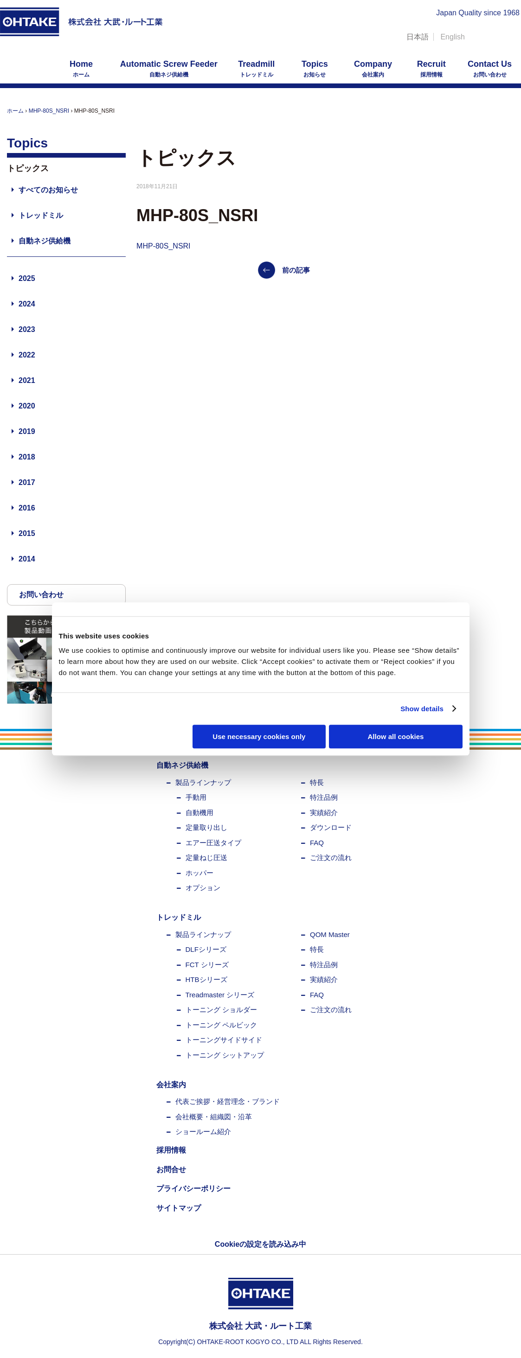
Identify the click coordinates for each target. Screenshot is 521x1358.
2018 (27, 457)
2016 (27, 508)
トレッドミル (256, 68)
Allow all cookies (396, 736)
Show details (422, 709)
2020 (27, 406)
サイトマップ (178, 1208)
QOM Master (330, 934)
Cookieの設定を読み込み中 (260, 1244)
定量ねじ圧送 (206, 857)
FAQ (317, 843)
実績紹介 (324, 812)
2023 (27, 329)
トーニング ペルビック (221, 1025)
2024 (27, 304)
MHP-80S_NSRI (49, 111)
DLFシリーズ (206, 949)
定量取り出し (206, 827)
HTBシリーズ (206, 979)
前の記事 (296, 270)
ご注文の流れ (331, 857)
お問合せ (171, 1169)
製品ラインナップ (203, 782)
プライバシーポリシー (193, 1188)
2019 (27, 431)
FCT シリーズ (207, 965)
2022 (27, 355)
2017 (27, 482)
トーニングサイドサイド (224, 1040)
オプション (203, 888)
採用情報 (431, 68)
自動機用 (199, 812)
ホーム (81, 68)
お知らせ (315, 68)
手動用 (196, 797)
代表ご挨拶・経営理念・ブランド (227, 1101)
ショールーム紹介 (203, 1131)
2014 (27, 559)
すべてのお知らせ (48, 190)
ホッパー (199, 873)
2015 (27, 533)
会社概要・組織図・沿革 (213, 1117)
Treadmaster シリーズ (220, 995)
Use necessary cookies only (258, 736)
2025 (27, 278)
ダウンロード (331, 827)
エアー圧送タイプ (213, 843)
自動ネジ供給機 (169, 68)
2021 (27, 380)
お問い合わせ (490, 68)
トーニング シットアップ (225, 1055)
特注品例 (324, 797)
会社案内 (373, 68)
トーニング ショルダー (221, 1010)
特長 (317, 782)
